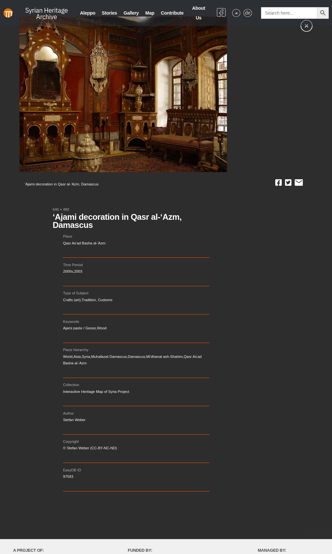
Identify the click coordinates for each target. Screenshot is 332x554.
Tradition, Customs (97, 300)
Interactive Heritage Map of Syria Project (96, 392)
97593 (68, 476)
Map (149, 13)
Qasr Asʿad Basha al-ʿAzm (84, 243)
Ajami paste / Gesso (79, 328)
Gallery (131, 13)
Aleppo (87, 13)
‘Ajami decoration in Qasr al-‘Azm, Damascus (117, 221)
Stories (109, 13)
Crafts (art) (71, 300)
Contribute (172, 13)
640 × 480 (61, 209)
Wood (101, 328)
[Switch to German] (247, 13)
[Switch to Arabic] (236, 13)
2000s (68, 271)
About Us (198, 13)
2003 (78, 271)
